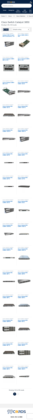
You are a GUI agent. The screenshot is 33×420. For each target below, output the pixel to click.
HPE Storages (24, 11)
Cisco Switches (18, 11)
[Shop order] (21, 29)
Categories (11, 10)
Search (29, 6)
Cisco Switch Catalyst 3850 (8, 34)
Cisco (10, 16)
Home (4, 10)
